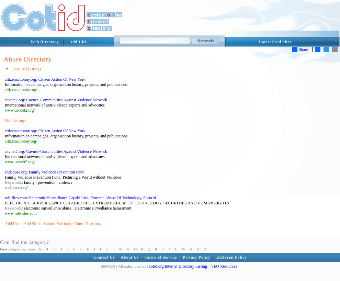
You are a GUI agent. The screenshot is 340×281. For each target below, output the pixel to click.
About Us (129, 257)
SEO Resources (224, 266)
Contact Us (104, 257)
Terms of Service (161, 257)
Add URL (78, 42)
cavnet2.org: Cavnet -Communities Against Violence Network (56, 100)
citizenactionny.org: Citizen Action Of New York (45, 79)
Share (300, 49)
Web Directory (45, 42)
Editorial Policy (231, 257)
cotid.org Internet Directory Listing (178, 266)
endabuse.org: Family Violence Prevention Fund (44, 172)
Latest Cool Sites (275, 42)
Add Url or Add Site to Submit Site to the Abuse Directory (53, 223)
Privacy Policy (197, 257)
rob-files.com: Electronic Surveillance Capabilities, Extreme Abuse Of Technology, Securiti (80, 197)
